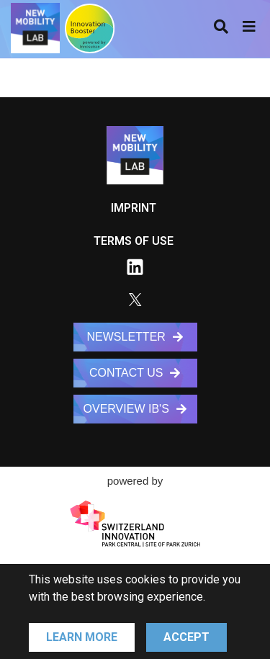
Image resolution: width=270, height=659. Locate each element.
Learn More (81, 637)
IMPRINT (133, 208)
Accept (186, 637)
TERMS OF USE (134, 241)
